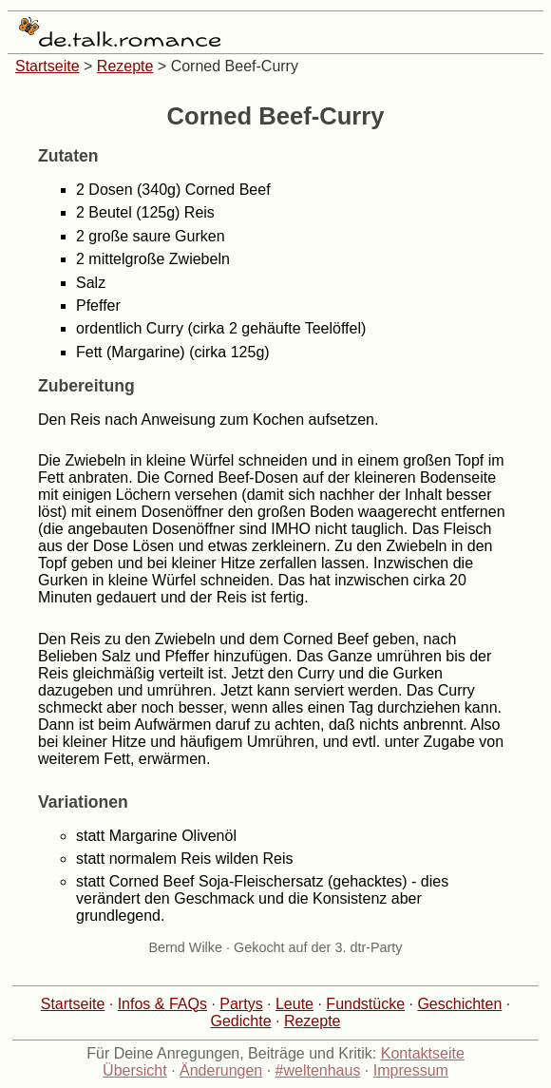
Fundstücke (365, 1004)
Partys (240, 1004)
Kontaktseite (423, 1053)
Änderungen (221, 1070)
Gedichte (241, 1021)
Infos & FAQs (162, 1004)
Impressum (410, 1070)
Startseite (47, 66)
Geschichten (459, 1004)
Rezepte (125, 66)
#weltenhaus (318, 1070)
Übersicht (135, 1070)
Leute (295, 1004)
